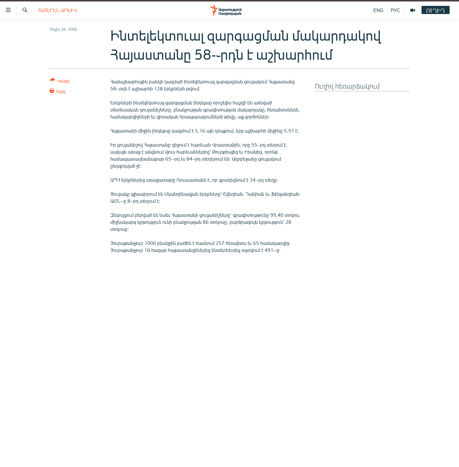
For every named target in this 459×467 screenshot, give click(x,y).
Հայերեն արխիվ (57, 10)
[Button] (59, 81)
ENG (378, 10)
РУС (395, 10)
